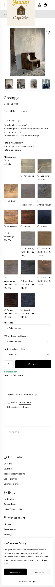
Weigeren (39, 572)
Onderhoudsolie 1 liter (14, 349)
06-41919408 (25, 402)
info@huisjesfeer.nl (20, 407)
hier (6, 564)
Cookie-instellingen (27, 581)
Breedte (8, 322)
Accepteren (15, 572)
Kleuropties (10, 157)
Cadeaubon (9, 499)
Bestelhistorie (10, 529)
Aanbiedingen (10, 504)
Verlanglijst (9, 534)
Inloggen (8, 524)
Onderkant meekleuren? (16, 336)
